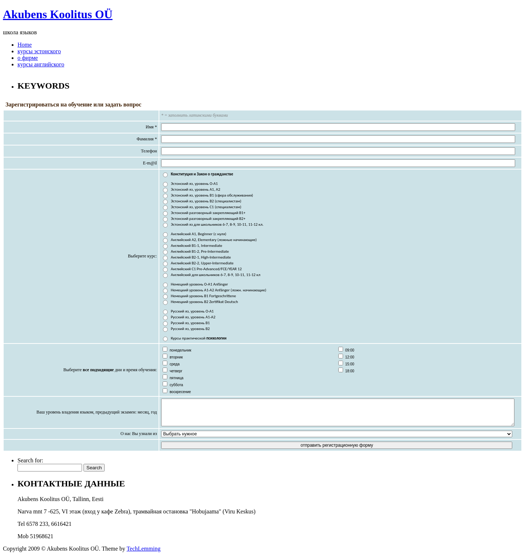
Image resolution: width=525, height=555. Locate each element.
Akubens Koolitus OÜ (58, 14)
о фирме (28, 58)
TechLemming (143, 549)
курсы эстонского (39, 51)
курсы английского (41, 64)
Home (25, 45)
